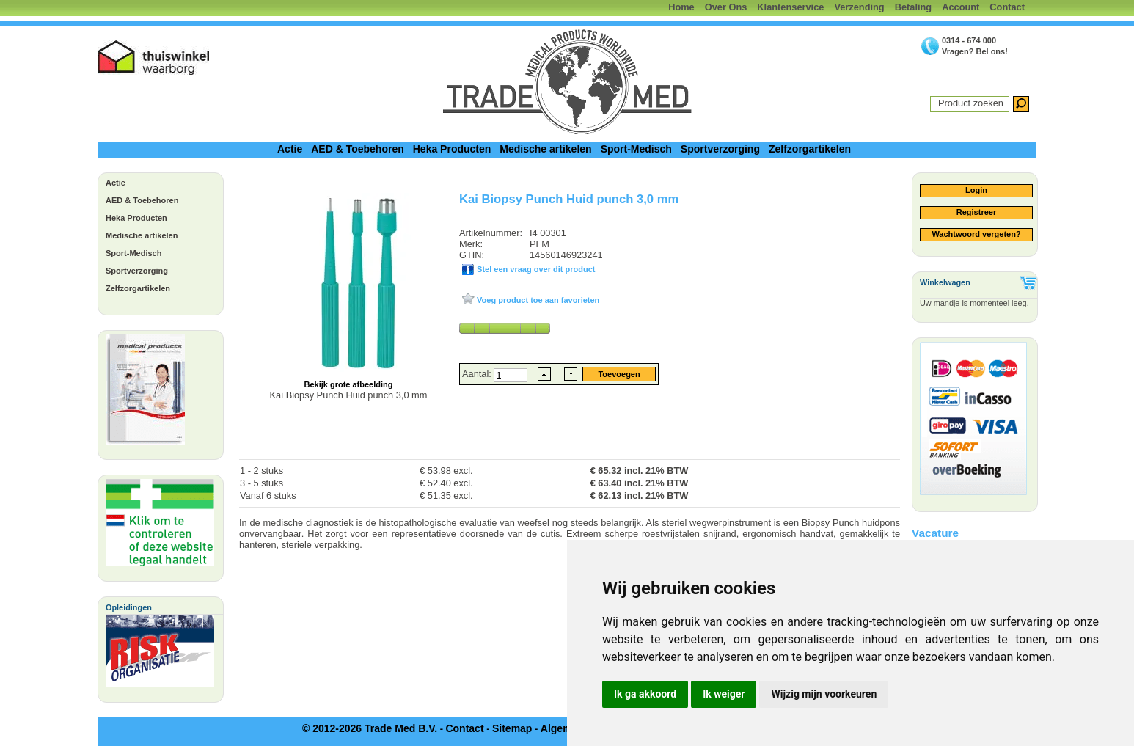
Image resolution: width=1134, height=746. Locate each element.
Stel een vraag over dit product (535, 269)
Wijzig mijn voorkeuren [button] (824, 694)
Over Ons (726, 6)
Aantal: (478, 373)
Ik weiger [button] (724, 694)
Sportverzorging (720, 149)
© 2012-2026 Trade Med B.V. (369, 728)
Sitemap (512, 728)
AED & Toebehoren (357, 149)
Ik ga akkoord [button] (645, 694)
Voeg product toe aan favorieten (537, 300)
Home (681, 6)
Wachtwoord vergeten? (976, 234)
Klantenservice (790, 6)
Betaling (913, 6)
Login (976, 190)
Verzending (859, 6)
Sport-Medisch (636, 149)
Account (960, 6)
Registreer (976, 212)
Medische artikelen (545, 149)
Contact (1007, 6)
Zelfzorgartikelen (810, 149)
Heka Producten (452, 149)
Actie (289, 149)
